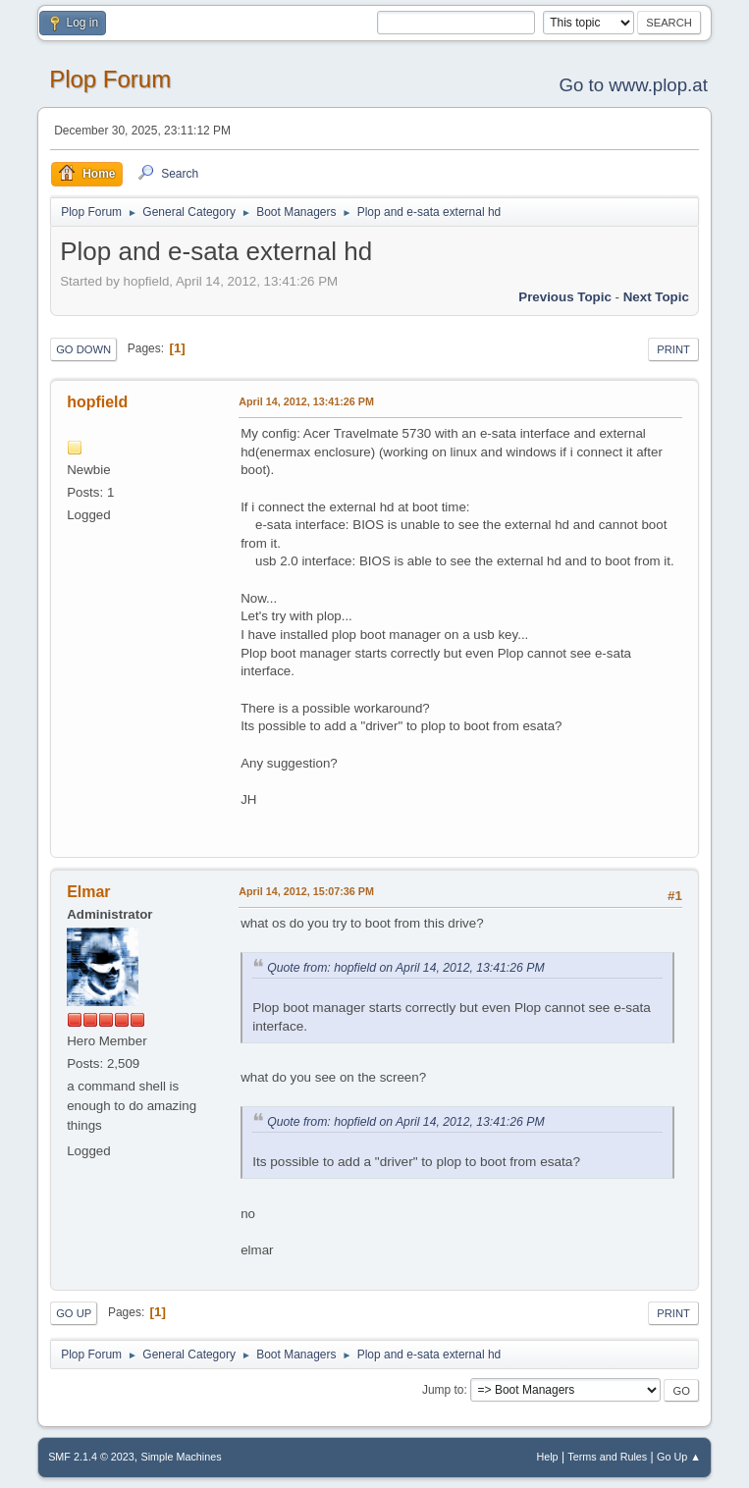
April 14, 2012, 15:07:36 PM (306, 891)
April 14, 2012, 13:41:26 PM (306, 401)
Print (673, 349)
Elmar (88, 891)
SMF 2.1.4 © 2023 (91, 1456)
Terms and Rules (607, 1456)
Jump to (443, 1390)
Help (547, 1456)
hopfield (97, 402)
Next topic (656, 297)
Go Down (83, 349)
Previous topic (565, 297)
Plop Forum (110, 79)
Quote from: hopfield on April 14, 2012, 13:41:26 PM (405, 968)
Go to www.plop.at (633, 85)
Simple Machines (180, 1456)
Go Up (73, 1313)
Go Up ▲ (679, 1456)
